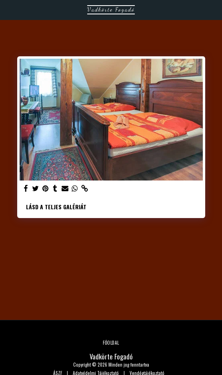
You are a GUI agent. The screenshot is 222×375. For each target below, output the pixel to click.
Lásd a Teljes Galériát (56, 206)
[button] (9, 9)
